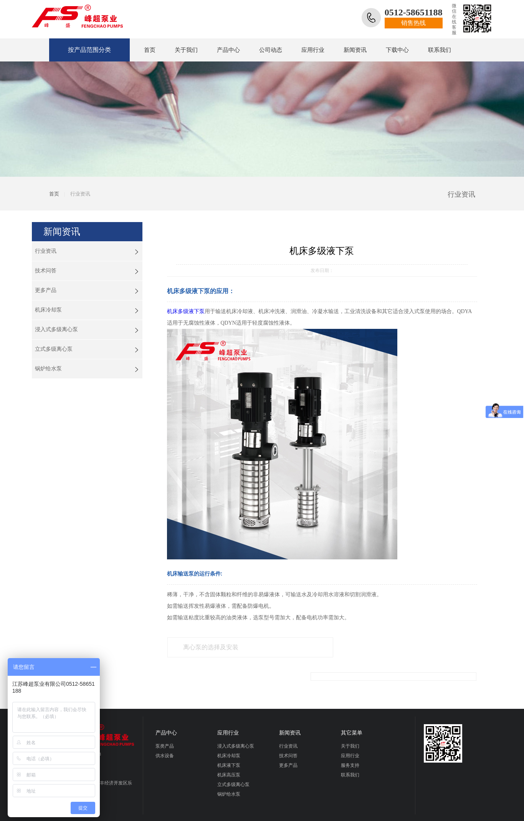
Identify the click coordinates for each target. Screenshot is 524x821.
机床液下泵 (228, 742)
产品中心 (228, 50)
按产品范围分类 (85, 50)
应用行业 (312, 50)
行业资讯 (45, 251)
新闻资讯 (355, 50)
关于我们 (186, 50)
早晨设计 (288, 812)
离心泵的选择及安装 (210, 648)
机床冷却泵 (48, 310)
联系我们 (439, 50)
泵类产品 (164, 723)
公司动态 (270, 50)
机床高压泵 (228, 752)
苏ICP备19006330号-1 (199, 812)
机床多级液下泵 (186, 311)
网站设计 (236, 812)
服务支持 (350, 742)
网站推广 (262, 812)
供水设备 (164, 732)
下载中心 (397, 50)
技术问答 (45, 271)
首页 (149, 50)
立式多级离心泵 (54, 349)
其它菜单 (351, 710)
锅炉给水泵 (48, 369)
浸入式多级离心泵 (56, 329)
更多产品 (45, 290)
